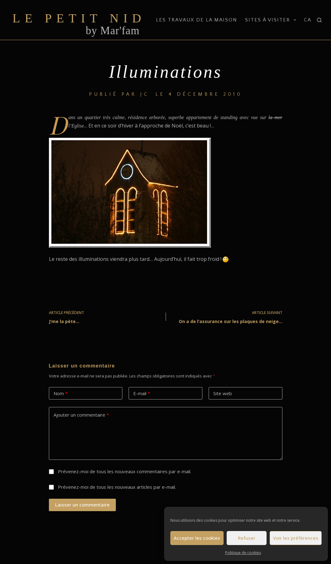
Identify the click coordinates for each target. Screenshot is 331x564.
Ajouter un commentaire (81, 415)
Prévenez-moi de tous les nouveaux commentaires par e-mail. (124, 471)
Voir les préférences (295, 538)
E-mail (141, 393)
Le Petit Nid (79, 18)
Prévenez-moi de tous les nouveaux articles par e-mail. (117, 487)
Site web (222, 393)
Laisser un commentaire (82, 505)
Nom (61, 393)
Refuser (246, 538)
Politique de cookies (243, 552)
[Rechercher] (319, 20)
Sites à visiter (272, 20)
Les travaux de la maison (196, 20)
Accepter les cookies (197, 538)
